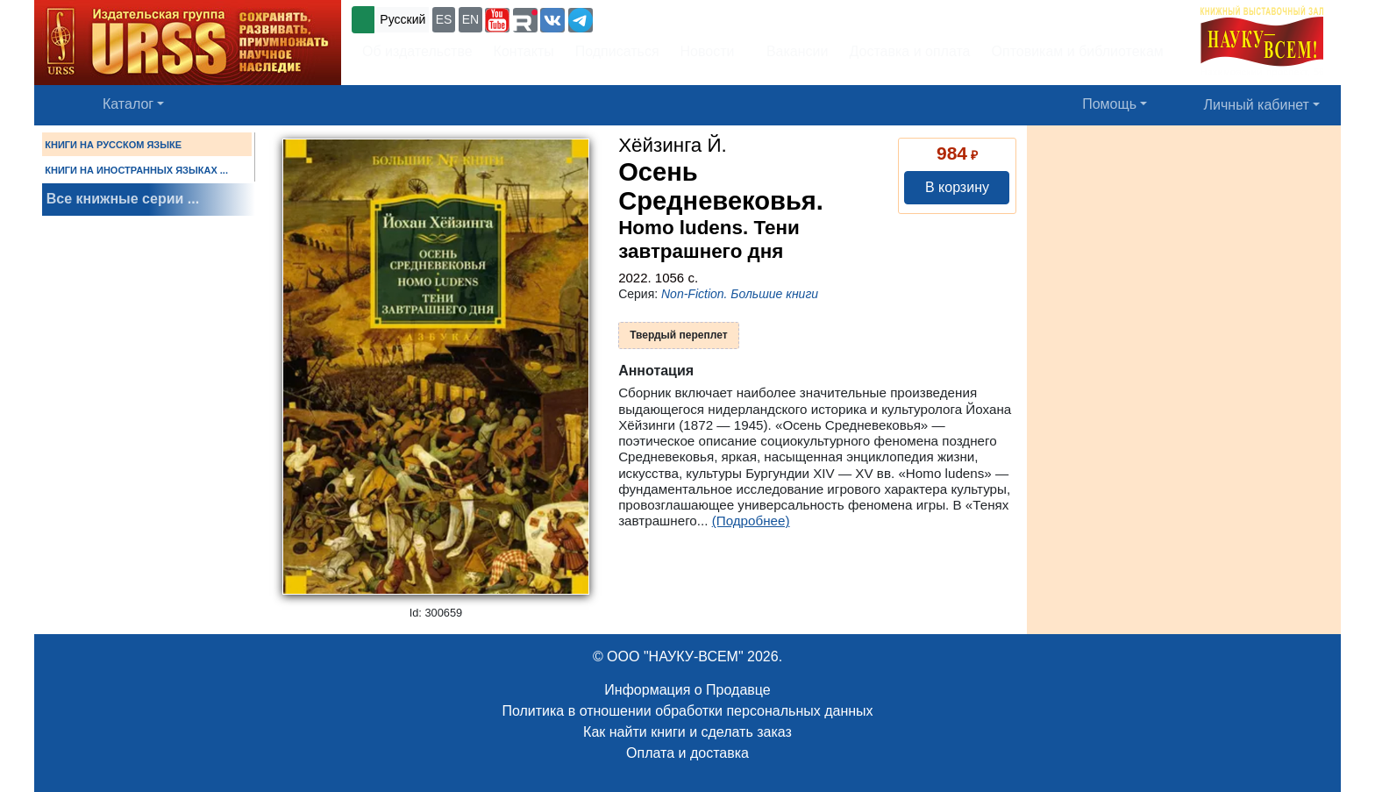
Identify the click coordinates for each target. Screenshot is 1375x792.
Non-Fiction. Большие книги (739, 294)
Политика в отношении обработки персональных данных (687, 710)
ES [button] (444, 19)
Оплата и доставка (687, 753)
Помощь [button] (1109, 103)
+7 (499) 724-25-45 (661, 18)
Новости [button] (707, 51)
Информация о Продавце (687, 689)
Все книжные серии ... (122, 198)
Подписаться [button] (617, 51)
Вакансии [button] (792, 51)
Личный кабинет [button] (1256, 104)
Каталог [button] (128, 103)
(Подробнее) (751, 520)
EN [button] (470, 19)
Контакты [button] (524, 51)
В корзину (957, 187)
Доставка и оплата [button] (909, 51)
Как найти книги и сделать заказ (687, 731)
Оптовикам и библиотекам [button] (1078, 51)
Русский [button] (402, 19)
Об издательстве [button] (417, 51)
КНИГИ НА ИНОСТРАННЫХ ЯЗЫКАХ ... (136, 170)
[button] (497, 20)
